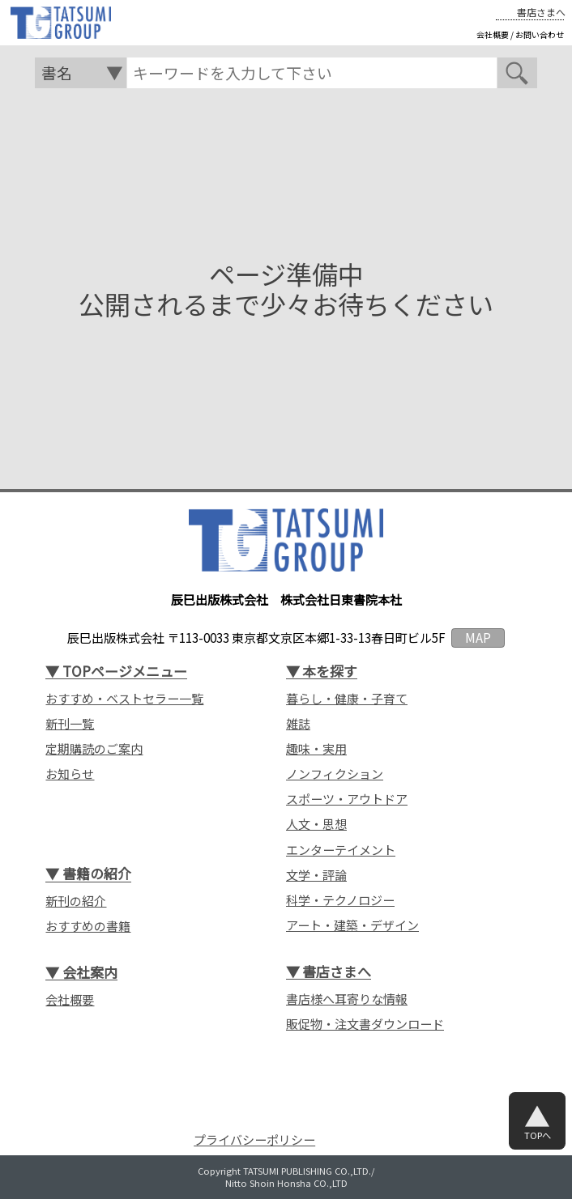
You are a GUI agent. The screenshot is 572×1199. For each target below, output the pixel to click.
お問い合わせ (539, 35)
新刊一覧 (69, 724)
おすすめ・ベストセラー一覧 (124, 699)
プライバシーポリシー (254, 1139)
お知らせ (69, 774)
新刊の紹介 (75, 901)
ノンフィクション (334, 774)
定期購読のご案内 (94, 749)
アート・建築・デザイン (352, 925)
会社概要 (492, 35)
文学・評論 (316, 875)
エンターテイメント (340, 850)
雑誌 (298, 724)
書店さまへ (541, 12)
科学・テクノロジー (340, 900)
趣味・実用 (316, 749)
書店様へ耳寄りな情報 (347, 999)
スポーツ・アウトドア (347, 799)
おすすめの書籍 (87, 926)
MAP (478, 637)
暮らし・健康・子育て (347, 699)
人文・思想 (316, 824)
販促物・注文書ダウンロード (365, 1024)
